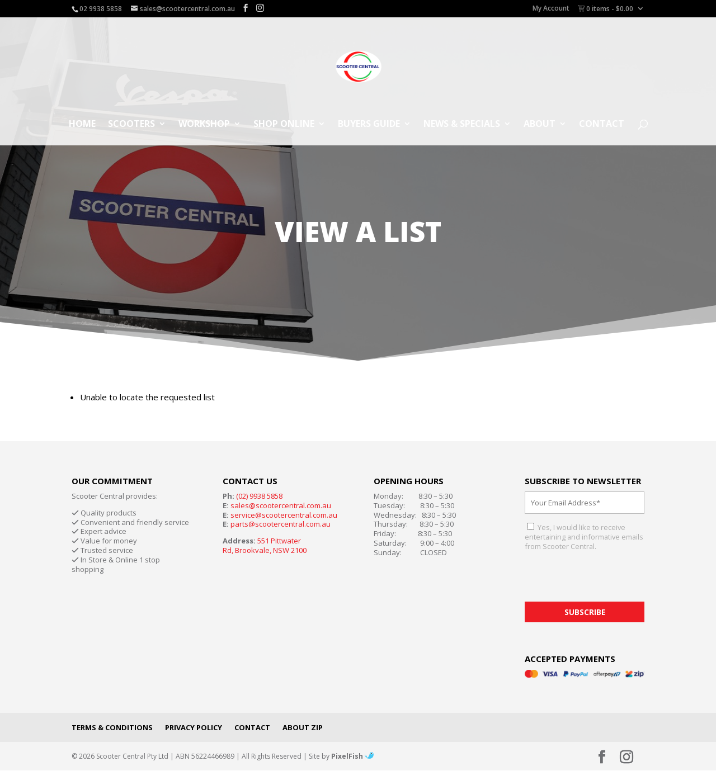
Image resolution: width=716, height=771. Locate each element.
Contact (601, 125)
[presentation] (610, 580)
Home (82, 125)
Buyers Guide (369, 125)
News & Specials (461, 125)
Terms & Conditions (112, 727)
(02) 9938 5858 (259, 496)
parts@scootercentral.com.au (280, 524)
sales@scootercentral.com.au (280, 505)
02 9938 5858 (100, 8)
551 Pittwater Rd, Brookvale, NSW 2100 (265, 545)
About (539, 125)
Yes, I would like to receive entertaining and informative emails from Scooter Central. (584, 536)
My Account (551, 9)
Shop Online (283, 125)
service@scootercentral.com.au (283, 515)
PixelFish (352, 756)
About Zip (302, 727)
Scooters (131, 125)
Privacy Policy (193, 727)
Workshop (204, 125)
